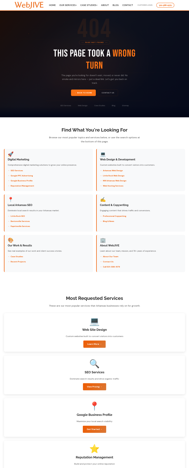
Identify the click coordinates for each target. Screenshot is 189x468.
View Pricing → (140, 310)
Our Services (68, 5)
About (105, 5)
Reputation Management (22, 189)
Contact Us (108, 93)
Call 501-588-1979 (142, 232)
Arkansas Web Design (82, 174)
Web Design (83, 106)
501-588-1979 (165, 5)
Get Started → (48, 352)
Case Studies (88, 5)
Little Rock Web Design (83, 179)
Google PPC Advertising (22, 179)
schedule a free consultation (83, 462)
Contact (127, 5)
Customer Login (144, 5)
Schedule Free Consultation (60, 403)
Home (52, 5)
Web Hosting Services (82, 189)
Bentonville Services (143, 179)
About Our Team (141, 222)
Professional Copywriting (22, 219)
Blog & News (16, 224)
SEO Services (65, 106)
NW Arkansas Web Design (84, 184)
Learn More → (48, 310)
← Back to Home (83, 93)
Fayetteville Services (143, 184)
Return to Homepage (132, 404)
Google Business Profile (22, 184)
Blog (116, 5)
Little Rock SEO (141, 174)
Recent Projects (79, 227)
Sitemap (125, 106)
